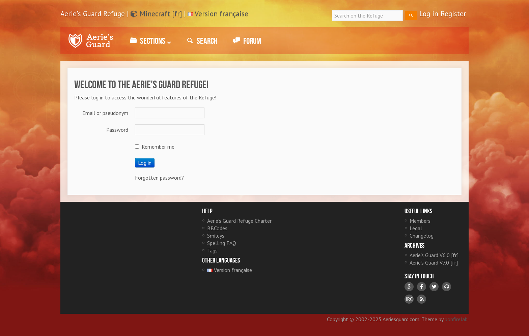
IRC (409, 299)
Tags (212, 250)
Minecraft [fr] (156, 13)
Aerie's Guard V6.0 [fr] (434, 255)
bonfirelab (456, 319)
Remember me (154, 146)
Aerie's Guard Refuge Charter (239, 220)
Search (201, 41)
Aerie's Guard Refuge (90, 41)
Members (420, 220)
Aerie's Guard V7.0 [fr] (434, 262)
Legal (416, 228)
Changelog (422, 235)
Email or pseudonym (105, 113)
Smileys (215, 235)
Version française (221, 13)
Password (117, 129)
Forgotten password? (159, 177)
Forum (246, 41)
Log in (428, 13)
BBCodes (217, 228)
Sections (149, 41)
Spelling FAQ (221, 243)
